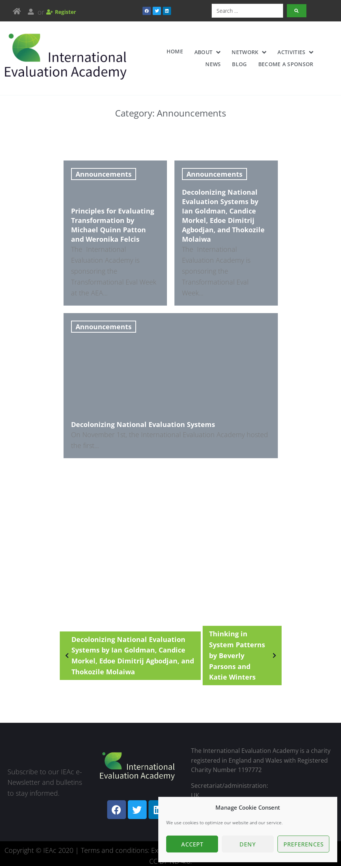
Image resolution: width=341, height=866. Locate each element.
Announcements (104, 174)
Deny (247, 844)
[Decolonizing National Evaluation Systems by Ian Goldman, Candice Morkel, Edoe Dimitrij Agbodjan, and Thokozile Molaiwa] (226, 231)
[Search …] (247, 11)
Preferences (303, 844)
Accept (192, 844)
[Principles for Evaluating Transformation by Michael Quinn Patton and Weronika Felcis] (115, 231)
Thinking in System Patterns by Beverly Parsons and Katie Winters (244, 644)
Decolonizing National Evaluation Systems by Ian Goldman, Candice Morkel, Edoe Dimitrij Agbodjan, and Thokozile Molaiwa (128, 644)
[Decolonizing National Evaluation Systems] (171, 380)
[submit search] (296, 10)
